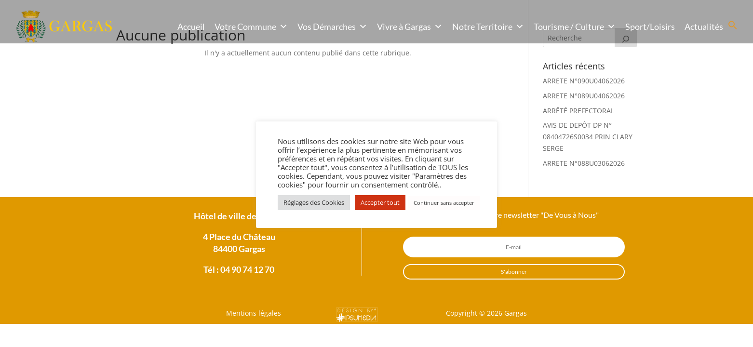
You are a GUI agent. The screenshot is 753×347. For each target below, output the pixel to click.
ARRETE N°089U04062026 (584, 95)
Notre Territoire (488, 26)
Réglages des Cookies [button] (313, 202)
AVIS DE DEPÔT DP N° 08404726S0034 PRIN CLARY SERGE (587, 136)
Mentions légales (253, 313)
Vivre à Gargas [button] (410, 26)
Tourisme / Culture (575, 26)
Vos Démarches (332, 26)
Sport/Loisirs (650, 26)
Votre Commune (251, 26)
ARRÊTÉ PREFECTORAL (578, 110)
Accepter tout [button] (380, 202)
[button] (733, 27)
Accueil (191, 26)
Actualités (704, 26)
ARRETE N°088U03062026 (584, 163)
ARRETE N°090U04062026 (584, 80)
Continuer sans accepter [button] (444, 202)
